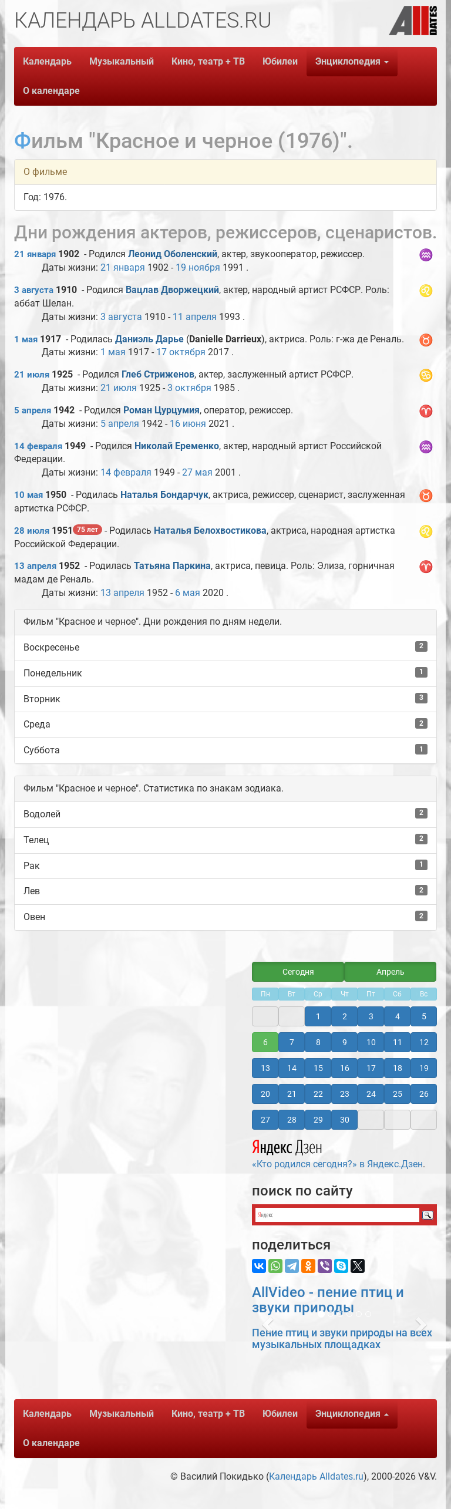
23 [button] (344, 1094)
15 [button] (318, 1068)
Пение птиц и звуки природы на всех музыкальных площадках (342, 1338)
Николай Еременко (176, 446)
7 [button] (292, 1042)
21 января (35, 254)
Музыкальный (121, 61)
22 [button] (318, 1094)
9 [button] (344, 1042)
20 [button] (265, 1094)
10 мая (28, 495)
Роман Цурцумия (161, 410)
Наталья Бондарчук (164, 494)
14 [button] (292, 1068)
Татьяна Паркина (172, 565)
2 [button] (344, 1016)
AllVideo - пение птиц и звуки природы (328, 1300)
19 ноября (198, 267)
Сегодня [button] (298, 971)
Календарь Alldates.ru (316, 1476)
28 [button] (292, 1119)
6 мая (187, 592)
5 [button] (424, 1016)
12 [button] (424, 1042)
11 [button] (397, 1042)
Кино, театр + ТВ (208, 61)
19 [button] (424, 1068)
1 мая (26, 339)
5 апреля (32, 410)
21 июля (31, 374)
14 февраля (38, 446)
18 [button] (397, 1068)
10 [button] (371, 1042)
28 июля (31, 531)
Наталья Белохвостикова (210, 530)
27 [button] (265, 1119)
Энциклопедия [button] (352, 61)
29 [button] (318, 1119)
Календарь (47, 61)
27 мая (197, 472)
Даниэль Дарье (149, 339)
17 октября (181, 352)
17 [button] (371, 1068)
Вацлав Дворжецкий (172, 289)
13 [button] (265, 1068)
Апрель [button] (390, 971)
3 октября (189, 387)
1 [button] (318, 1016)
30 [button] (344, 1119)
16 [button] (344, 1068)
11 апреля (195, 316)
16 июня (188, 423)
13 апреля (35, 566)
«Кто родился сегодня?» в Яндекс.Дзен (337, 1153)
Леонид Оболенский (172, 254)
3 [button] (371, 1016)
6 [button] (265, 1042)
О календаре (51, 90)
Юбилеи (280, 61)
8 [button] (318, 1042)
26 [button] (424, 1094)
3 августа (33, 290)
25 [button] (397, 1094)
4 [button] (397, 1016)
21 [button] (292, 1094)
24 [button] (371, 1094)
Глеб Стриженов (158, 374)
